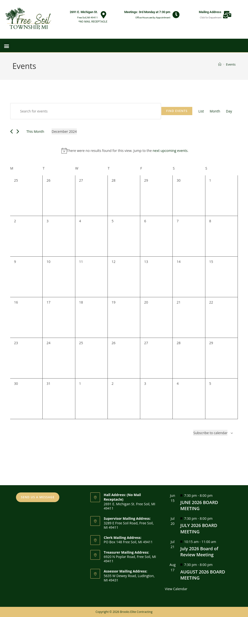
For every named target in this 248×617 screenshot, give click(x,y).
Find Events (176, 111)
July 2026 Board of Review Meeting (199, 552)
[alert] (125, 150)
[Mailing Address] (227, 14)
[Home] (219, 64)
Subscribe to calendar (210, 433)
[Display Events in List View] (201, 111)
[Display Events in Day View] (229, 111)
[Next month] (17, 131)
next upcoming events (170, 150)
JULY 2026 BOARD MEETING (198, 528)
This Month (35, 131)
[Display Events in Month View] (215, 111)
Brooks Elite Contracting (136, 612)
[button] (6, 46)
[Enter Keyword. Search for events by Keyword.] (85, 111)
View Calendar (176, 589)
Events (231, 64)
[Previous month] (11, 131)
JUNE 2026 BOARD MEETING (199, 505)
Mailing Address (210, 12)
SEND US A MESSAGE (37, 497)
